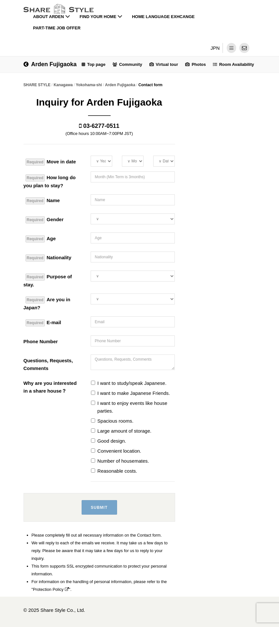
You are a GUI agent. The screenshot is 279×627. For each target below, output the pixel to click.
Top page (96, 64)
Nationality (48, 258)
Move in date (50, 162)
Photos (199, 64)
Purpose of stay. (48, 280)
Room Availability (236, 64)
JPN (215, 48)
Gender (44, 219)
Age (40, 238)
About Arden (51, 16)
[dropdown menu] (231, 48)
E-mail (43, 322)
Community (130, 64)
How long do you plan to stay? (50, 181)
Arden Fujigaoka (50, 64)
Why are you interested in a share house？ (50, 387)
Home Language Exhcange (163, 16)
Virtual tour (167, 64)
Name (42, 200)
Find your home (101, 16)
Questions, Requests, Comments (48, 364)
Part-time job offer (57, 28)
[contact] (244, 48)
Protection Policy (51, 589)
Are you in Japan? (47, 303)
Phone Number (41, 341)
